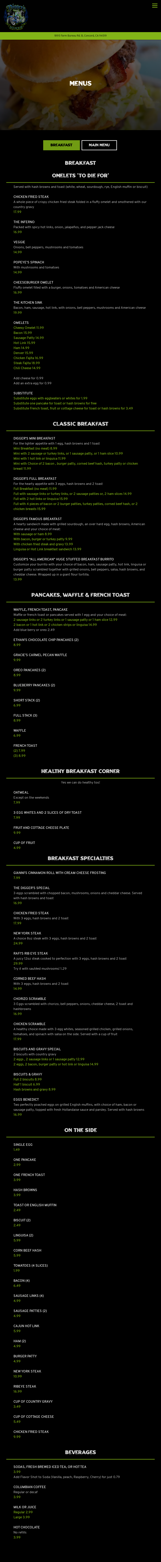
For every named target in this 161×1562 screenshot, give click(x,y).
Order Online (80, 1556)
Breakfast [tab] (62, 145)
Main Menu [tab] (99, 145)
